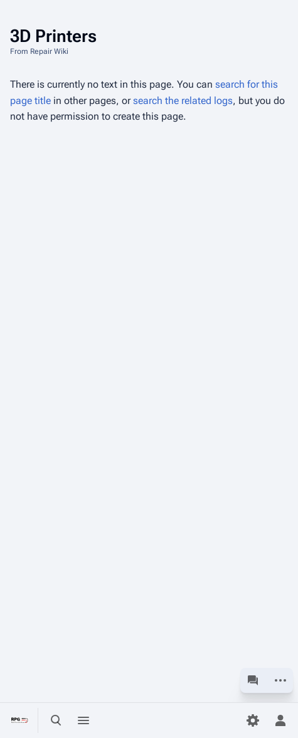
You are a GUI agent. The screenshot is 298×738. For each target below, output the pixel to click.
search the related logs (183, 101)
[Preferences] (252, 720)
